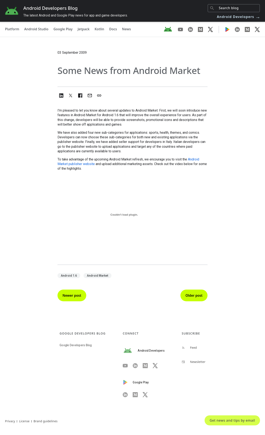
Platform (12, 29)
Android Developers (239, 16)
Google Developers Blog (76, 345)
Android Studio (36, 29)
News (126, 29)
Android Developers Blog (50, 8)
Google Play (62, 29)
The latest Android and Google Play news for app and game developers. (75, 15)
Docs (113, 29)
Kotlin (99, 29)
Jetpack (84, 29)
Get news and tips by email (232, 420)
